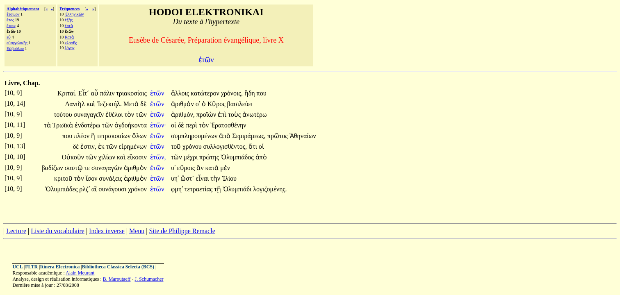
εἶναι (203, 178)
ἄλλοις (181, 93)
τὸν (130, 114)
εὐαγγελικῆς (17, 43)
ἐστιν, (88, 146)
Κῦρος (217, 103)
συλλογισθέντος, (225, 146)
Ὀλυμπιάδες (62, 189)
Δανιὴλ (76, 103)
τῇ (218, 189)
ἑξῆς (69, 20)
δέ (76, 146)
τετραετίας (199, 189)
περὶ (192, 125)
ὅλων (139, 135)
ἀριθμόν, (183, 114)
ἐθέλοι (114, 114)
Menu (136, 230)
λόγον (70, 47)
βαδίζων (52, 167)
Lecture (16, 230)
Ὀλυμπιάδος (238, 157)
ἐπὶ (223, 114)
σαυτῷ (74, 167)
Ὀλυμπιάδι (238, 189)
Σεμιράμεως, (248, 135)
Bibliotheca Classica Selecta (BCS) (118, 267)
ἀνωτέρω (254, 114)
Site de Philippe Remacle (182, 230)
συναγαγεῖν (89, 114)
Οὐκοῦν (74, 157)
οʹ (198, 103)
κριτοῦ (64, 178)
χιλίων (107, 157)
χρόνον (137, 189)
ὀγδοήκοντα (130, 125)
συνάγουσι (113, 189)
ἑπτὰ (69, 25)
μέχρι (192, 157)
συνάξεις (111, 178)
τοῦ (176, 146)
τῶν (141, 114)
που (262, 93)
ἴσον (92, 178)
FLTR (31, 267)
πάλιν (108, 93)
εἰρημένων (132, 146)
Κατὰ (69, 37)
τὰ (48, 125)
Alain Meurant (80, 273)
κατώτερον (206, 93)
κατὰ (212, 167)
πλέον (82, 135)
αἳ (94, 189)
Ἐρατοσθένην (228, 125)
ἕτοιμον (13, 14)
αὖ (95, 93)
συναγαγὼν (107, 167)
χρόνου (192, 146)
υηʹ (175, 178)
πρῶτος (278, 135)
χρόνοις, (232, 93)
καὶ (92, 103)
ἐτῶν (158, 93)
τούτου (64, 114)
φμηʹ (177, 189)
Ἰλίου (229, 178)
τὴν (216, 178)
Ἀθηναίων (302, 135)
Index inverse (107, 230)
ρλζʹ (84, 189)
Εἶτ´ (84, 93)
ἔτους (11, 25)
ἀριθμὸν (183, 103)
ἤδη (250, 93)
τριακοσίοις (131, 93)
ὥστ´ (188, 178)
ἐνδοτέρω (88, 125)
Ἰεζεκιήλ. (109, 103)
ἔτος (10, 20)
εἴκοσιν (137, 157)
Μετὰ (131, 103)
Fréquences (69, 9)
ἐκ (102, 146)
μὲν (225, 167)
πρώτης (210, 157)
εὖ (9, 37)
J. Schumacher (148, 279)
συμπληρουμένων (195, 135)
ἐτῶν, (158, 157)
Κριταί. (67, 93)
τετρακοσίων (114, 135)
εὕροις (186, 167)
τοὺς (235, 114)
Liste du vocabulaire (57, 230)
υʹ (173, 167)
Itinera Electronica (60, 267)
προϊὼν (207, 114)
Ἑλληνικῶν (74, 14)
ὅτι (253, 146)
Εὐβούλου (15, 48)
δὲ (143, 103)
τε (87, 167)
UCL (17, 267)
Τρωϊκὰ (63, 125)
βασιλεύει (240, 103)
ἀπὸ (225, 135)
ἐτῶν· (158, 125)
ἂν (200, 167)
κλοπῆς (71, 43)
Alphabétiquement (23, 9)
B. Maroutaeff (117, 279)
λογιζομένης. (270, 189)
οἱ (174, 125)
